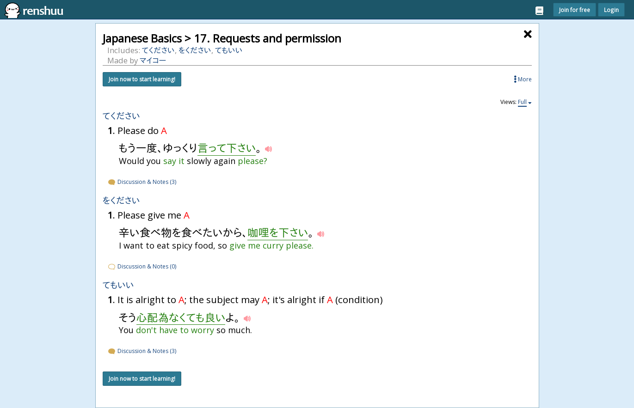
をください (195, 50)
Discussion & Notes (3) (141, 182)
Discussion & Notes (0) (141, 266)
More (523, 79)
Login (611, 9)
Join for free (574, 9)
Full (522, 102)
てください (158, 50)
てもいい (229, 50)
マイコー (153, 60)
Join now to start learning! (142, 79)
